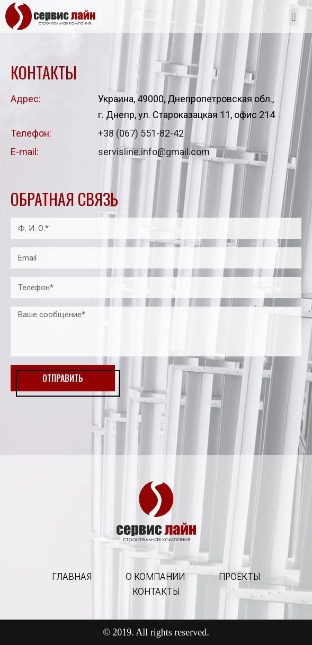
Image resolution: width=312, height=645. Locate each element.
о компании (155, 576)
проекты (239, 576)
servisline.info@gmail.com (154, 151)
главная (72, 576)
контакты (156, 591)
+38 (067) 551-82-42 (141, 133)
